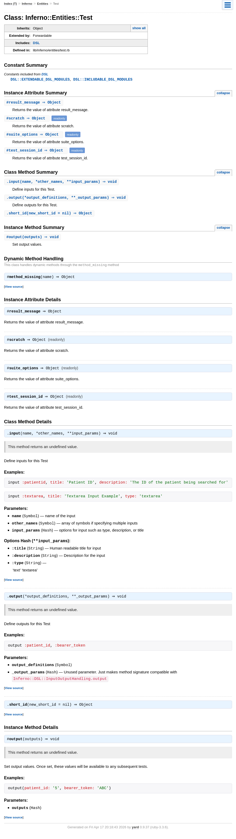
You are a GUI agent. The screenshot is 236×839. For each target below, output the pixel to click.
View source (14, 289)
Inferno (27, 3)
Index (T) (10, 3)
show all (138, 28)
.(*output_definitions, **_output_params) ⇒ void (67, 198)
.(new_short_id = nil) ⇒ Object (50, 214)
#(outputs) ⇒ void (33, 238)
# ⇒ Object (34, 102)
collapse (223, 93)
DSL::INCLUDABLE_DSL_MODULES (102, 79)
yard (135, 831)
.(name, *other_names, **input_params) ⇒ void (62, 182)
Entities (42, 3)
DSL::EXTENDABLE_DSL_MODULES (40, 79)
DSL (36, 43)
